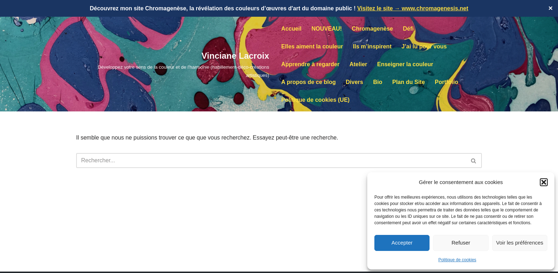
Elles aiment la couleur (312, 46)
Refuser (461, 243)
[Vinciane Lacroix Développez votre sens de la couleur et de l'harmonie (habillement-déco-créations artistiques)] (172, 64)
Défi (408, 29)
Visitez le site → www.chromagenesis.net (412, 8)
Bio (377, 82)
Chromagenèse (372, 29)
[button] (543, 182)
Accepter (401, 243)
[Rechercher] (271, 160)
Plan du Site (408, 82)
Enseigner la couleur (405, 64)
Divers (354, 82)
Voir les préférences (519, 243)
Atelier (358, 64)
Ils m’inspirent (372, 46)
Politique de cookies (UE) (315, 100)
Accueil (291, 29)
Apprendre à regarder (310, 64)
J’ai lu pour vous (424, 46)
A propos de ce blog (308, 82)
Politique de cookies (457, 259)
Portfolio (446, 82)
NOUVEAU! (326, 29)
